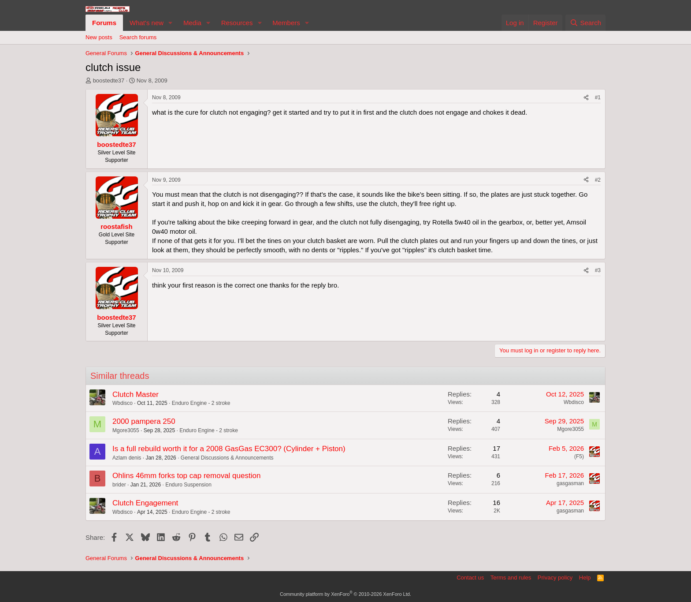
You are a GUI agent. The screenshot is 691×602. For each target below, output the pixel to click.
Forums (104, 22)
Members (286, 22)
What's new (146, 22)
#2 (598, 180)
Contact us (470, 577)
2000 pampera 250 (143, 421)
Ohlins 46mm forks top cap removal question (186, 475)
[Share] (586, 98)
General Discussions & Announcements (227, 458)
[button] (170, 23)
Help (585, 577)
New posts (98, 37)
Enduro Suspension (188, 485)
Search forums (138, 37)
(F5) (579, 456)
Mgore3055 (125, 430)
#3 (598, 270)
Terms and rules (510, 577)
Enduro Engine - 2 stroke (201, 403)
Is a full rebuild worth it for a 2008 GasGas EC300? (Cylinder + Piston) (229, 449)
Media (192, 22)
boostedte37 (109, 80)
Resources (237, 22)
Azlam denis (126, 458)
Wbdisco (122, 403)
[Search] (585, 23)
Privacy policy (555, 577)
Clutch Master (135, 394)
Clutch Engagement (145, 503)
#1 (598, 97)
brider (119, 485)
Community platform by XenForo (345, 594)
